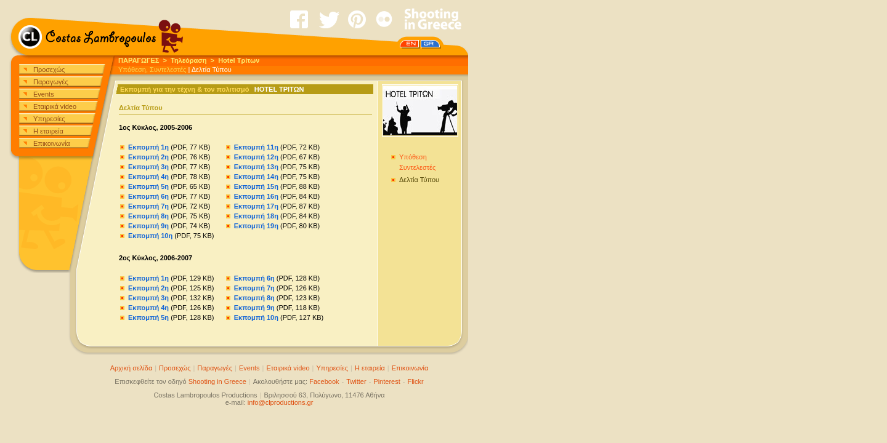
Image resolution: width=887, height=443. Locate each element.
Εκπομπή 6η (148, 196)
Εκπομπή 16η (256, 196)
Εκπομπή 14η (256, 176)
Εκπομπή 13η (256, 166)
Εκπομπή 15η (256, 186)
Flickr (415, 381)
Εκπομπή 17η (256, 206)
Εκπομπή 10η (150, 235)
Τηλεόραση (189, 60)
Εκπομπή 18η (256, 216)
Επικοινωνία (51, 143)
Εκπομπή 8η (148, 216)
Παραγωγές (50, 82)
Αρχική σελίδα (131, 368)
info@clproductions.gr (281, 402)
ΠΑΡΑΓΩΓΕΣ (138, 60)
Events (43, 94)
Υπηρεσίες (49, 118)
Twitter (356, 381)
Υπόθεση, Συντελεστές (152, 69)
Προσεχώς (49, 69)
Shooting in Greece (217, 381)
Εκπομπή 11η (256, 147)
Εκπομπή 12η (256, 157)
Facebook (324, 381)
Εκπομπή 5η (148, 186)
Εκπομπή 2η (148, 157)
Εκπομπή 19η (256, 225)
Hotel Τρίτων (238, 60)
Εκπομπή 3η (148, 166)
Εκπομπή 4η (148, 176)
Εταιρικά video (54, 106)
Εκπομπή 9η (148, 225)
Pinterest (386, 381)
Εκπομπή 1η (148, 147)
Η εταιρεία (48, 131)
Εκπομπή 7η (148, 206)
